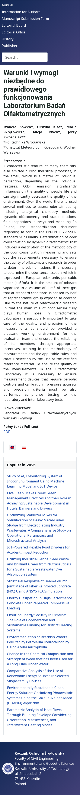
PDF (6, 431)
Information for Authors (21, 12)
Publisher (9, 45)
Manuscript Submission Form (25, 18)
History (7, 39)
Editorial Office (13, 32)
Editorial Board (14, 25)
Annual (7, 5)
